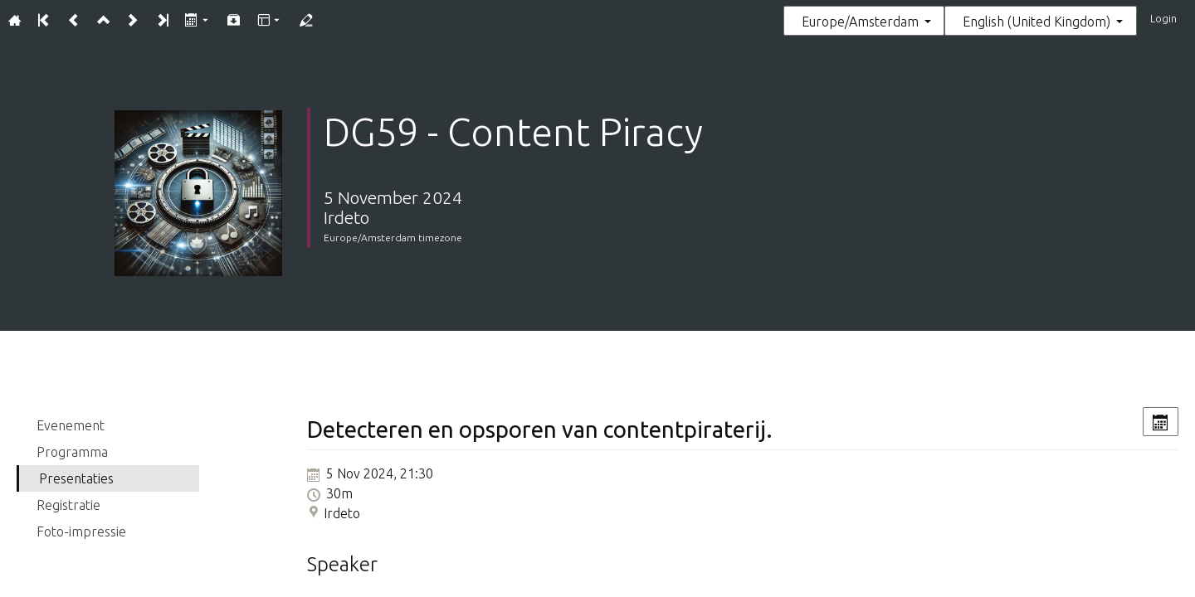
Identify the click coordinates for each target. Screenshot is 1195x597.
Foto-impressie (81, 531)
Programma (72, 451)
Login (1163, 18)
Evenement (71, 425)
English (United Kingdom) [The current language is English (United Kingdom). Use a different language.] (1036, 21)
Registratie (68, 505)
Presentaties (76, 478)
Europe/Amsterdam (860, 21)
